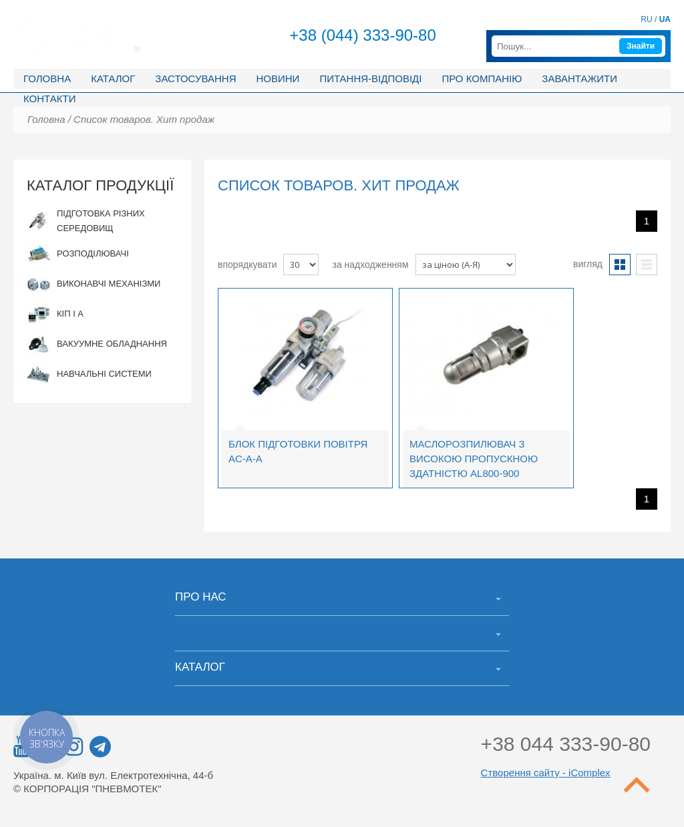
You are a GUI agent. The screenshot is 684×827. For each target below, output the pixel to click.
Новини (277, 78)
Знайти (641, 46)
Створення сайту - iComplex (546, 772)
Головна (47, 78)
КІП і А (55, 314)
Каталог (113, 78)
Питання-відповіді (370, 78)
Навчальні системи (89, 374)
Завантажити (579, 78)
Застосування (195, 78)
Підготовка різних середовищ (86, 220)
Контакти (49, 98)
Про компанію (482, 78)
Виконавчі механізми (93, 284)
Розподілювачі (78, 254)
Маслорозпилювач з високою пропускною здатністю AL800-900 (473, 458)
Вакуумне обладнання (97, 344)
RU (646, 19)
